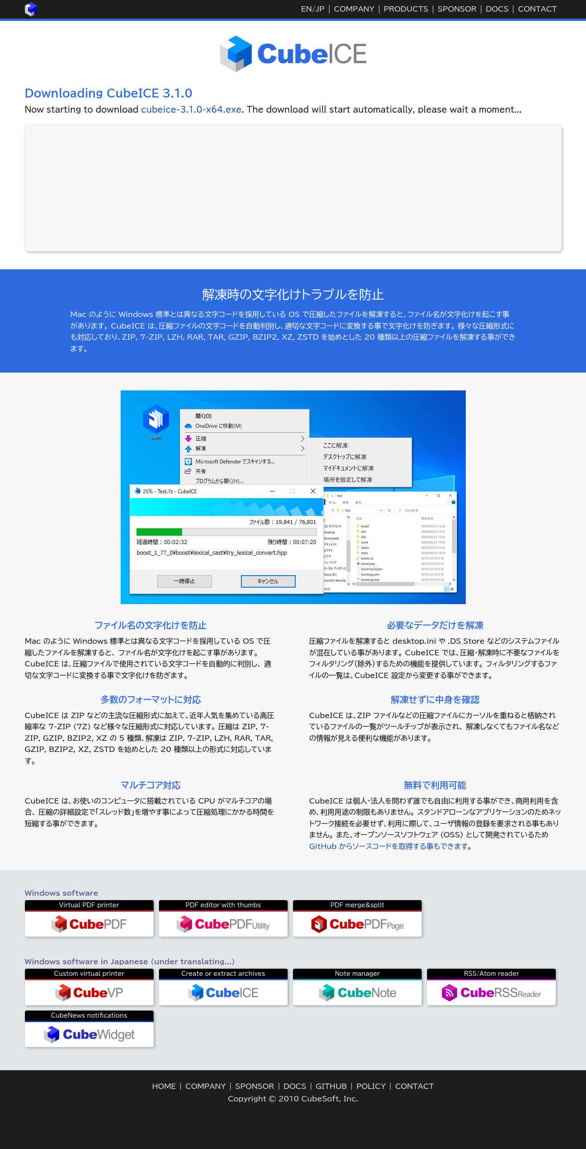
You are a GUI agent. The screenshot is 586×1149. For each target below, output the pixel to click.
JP (319, 8)
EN (306, 8)
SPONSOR (457, 8)
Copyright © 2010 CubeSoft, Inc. (293, 1098)
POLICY (371, 1086)
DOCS (497, 8)
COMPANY (354, 8)
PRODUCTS (406, 8)
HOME (164, 1086)
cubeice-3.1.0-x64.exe (191, 110)
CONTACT (537, 8)
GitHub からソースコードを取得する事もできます (388, 846)
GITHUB (331, 1086)
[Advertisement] (293, 188)
